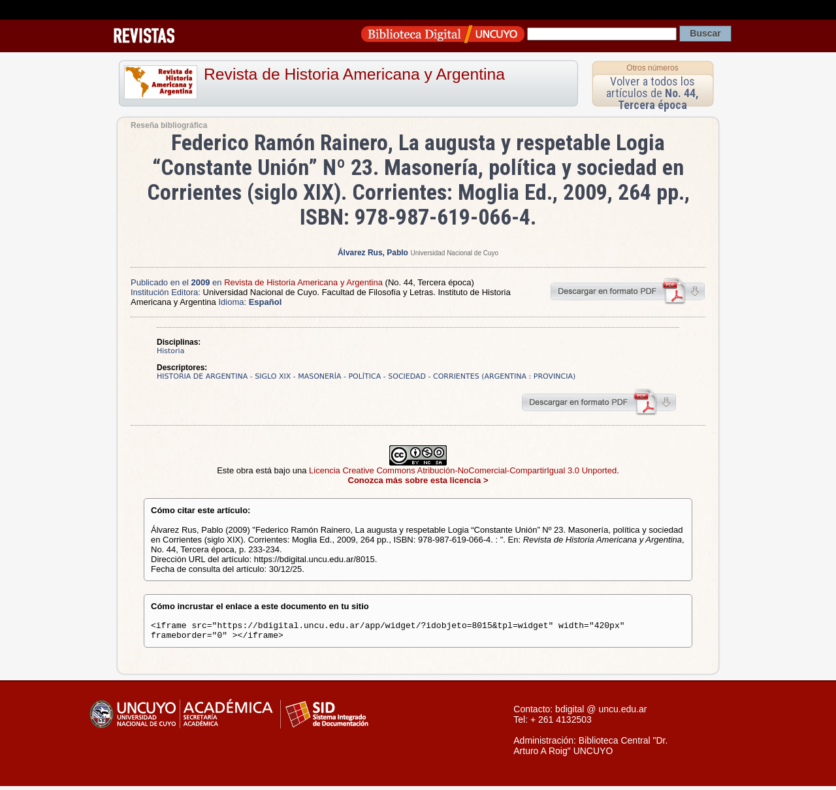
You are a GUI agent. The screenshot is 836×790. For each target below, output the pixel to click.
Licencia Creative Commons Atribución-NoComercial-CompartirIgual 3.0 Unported (463, 470)
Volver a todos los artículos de (652, 93)
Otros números (652, 67)
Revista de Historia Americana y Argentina (354, 74)
